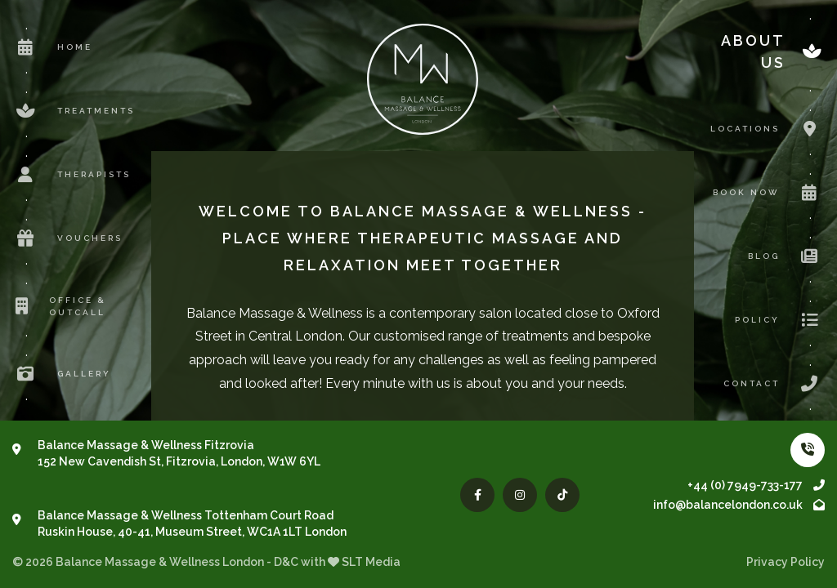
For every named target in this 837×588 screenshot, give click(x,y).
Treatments (73, 111)
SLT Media (371, 561)
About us (773, 51)
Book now (769, 193)
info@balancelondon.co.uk (739, 504)
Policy (780, 320)
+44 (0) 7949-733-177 (756, 485)
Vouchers (67, 238)
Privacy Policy (785, 561)
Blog (786, 256)
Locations (767, 129)
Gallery (61, 374)
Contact (774, 384)
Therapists (71, 175)
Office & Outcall (59, 306)
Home (52, 47)
